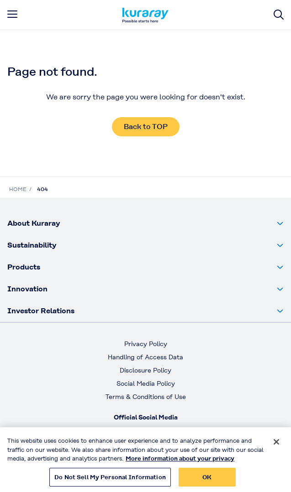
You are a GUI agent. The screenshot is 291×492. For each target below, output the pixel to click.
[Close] (276, 446)
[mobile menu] (12, 14)
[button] (145, 223)
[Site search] (278, 14)
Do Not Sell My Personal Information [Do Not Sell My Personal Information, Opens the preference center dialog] (110, 480)
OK (207, 480)
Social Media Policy (145, 383)
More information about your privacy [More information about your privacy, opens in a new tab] (180, 462)
